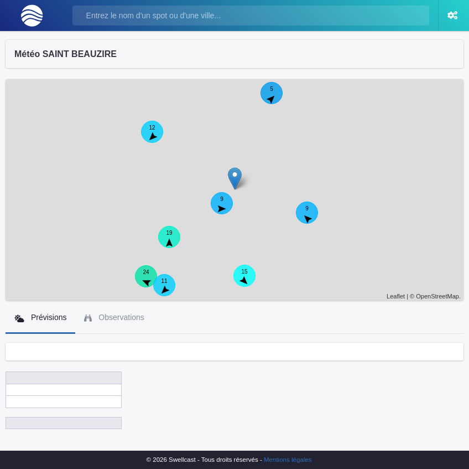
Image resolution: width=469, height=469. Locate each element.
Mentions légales (287, 459)
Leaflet (396, 296)
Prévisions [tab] (40, 317)
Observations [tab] (114, 317)
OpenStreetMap (437, 296)
